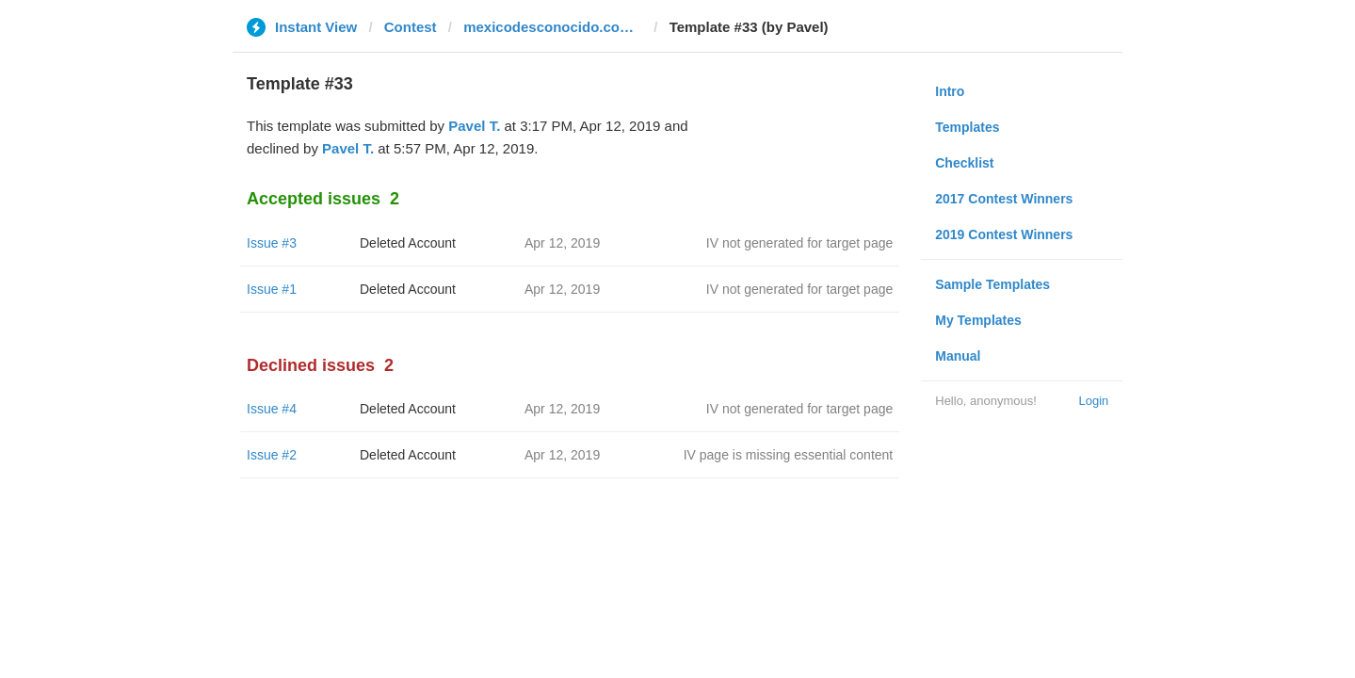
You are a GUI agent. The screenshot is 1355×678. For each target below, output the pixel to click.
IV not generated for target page (799, 242)
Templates (967, 127)
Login (1093, 401)
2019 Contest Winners (1004, 234)
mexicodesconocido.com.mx (552, 27)
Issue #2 (272, 454)
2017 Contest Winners (1004, 198)
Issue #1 (272, 289)
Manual (957, 355)
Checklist (964, 162)
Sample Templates (992, 284)
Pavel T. (474, 126)
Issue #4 (272, 408)
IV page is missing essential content (789, 454)
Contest (410, 27)
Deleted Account (408, 242)
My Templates (978, 320)
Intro (949, 91)
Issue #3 (272, 242)
